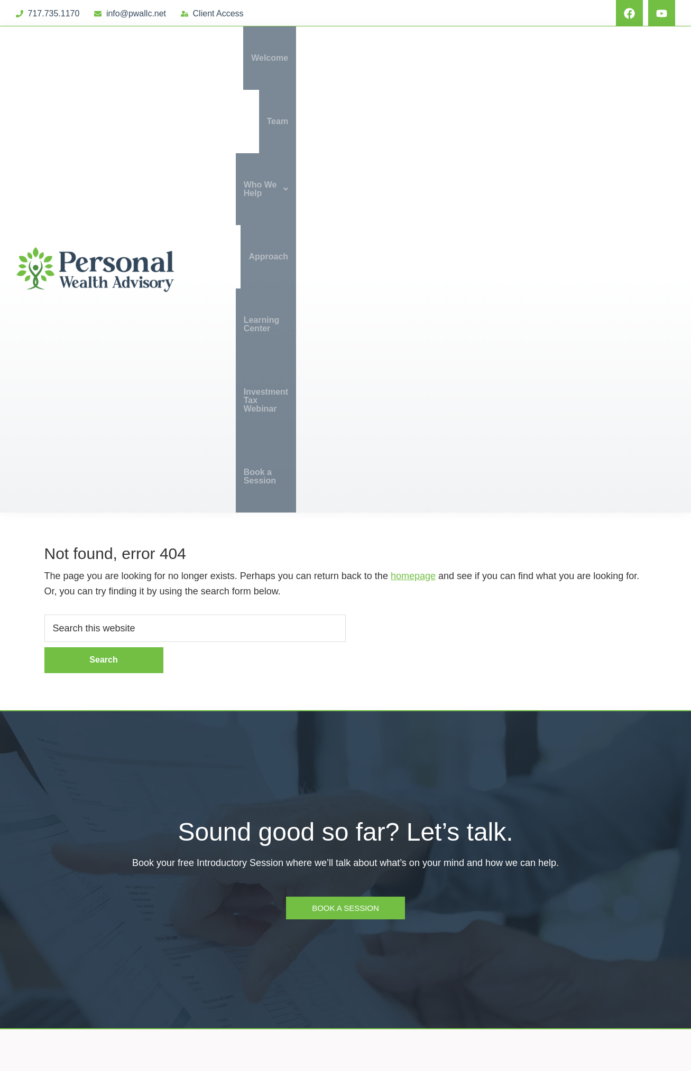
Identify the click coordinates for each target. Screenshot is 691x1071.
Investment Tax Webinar (618, 57)
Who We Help (387, 57)
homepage (413, 216)
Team (328, 57)
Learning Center (522, 57)
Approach (454, 57)
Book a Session (635, 121)
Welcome (283, 57)
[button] (387, 58)
